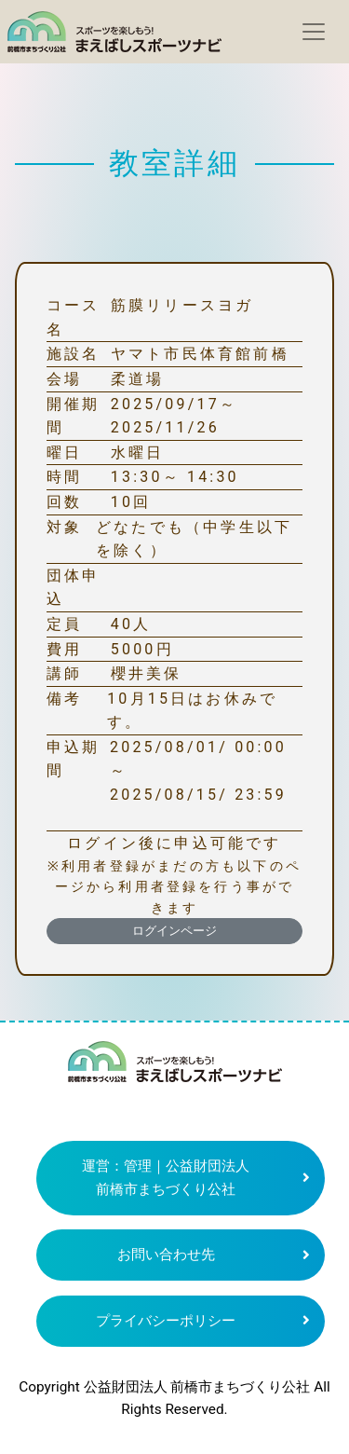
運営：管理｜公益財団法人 (165, 1178)
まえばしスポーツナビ (175, 1069)
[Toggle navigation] (314, 31)
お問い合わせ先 (166, 1254)
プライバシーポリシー (165, 1320)
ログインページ (174, 931)
